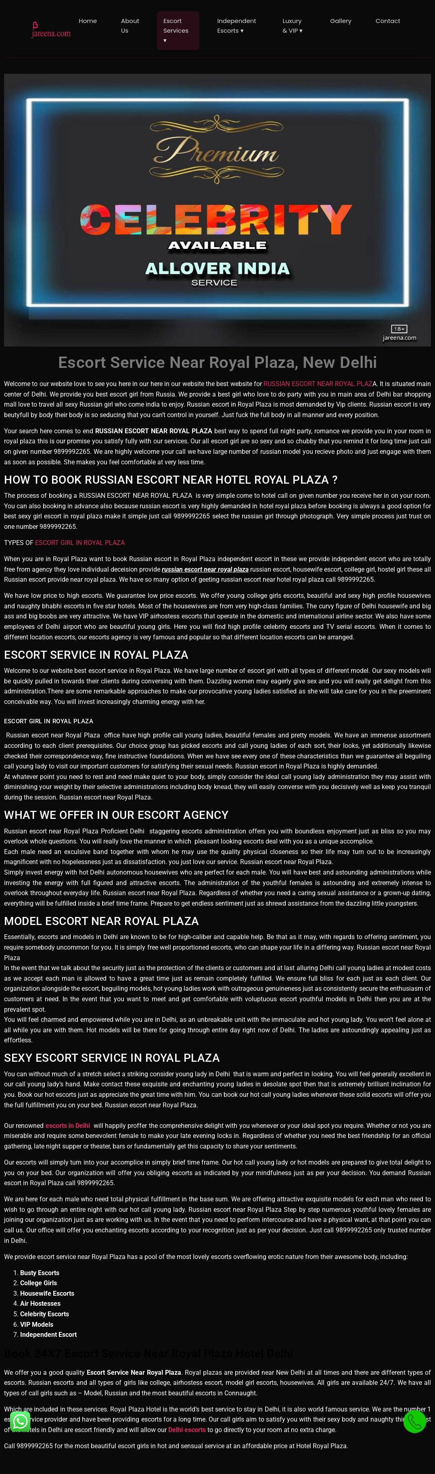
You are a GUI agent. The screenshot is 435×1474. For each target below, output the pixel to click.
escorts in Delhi (68, 1126)
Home (88, 21)
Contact (388, 21)
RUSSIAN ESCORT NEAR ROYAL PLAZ (317, 384)
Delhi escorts (187, 1430)
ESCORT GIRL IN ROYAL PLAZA (80, 543)
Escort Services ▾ (175, 30)
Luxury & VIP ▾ (293, 26)
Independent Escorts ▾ (236, 26)
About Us (130, 26)
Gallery (341, 21)
